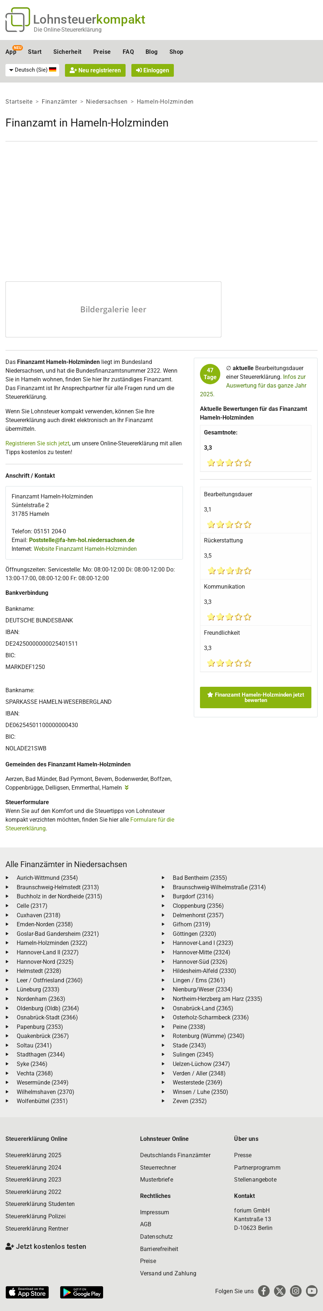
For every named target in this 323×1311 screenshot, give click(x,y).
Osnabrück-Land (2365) (203, 1008)
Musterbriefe (156, 1179)
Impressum (154, 1212)
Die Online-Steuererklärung (68, 29)
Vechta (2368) (35, 1073)
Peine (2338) (189, 1026)
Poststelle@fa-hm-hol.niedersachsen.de (82, 540)
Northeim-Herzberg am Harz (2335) (217, 998)
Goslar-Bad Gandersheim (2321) (58, 933)
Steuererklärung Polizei (35, 1216)
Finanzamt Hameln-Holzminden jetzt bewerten (255, 697)
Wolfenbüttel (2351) (42, 1101)
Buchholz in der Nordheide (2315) (59, 896)
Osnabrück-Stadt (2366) (47, 1017)
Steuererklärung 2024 (33, 1167)
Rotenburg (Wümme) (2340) (209, 1036)
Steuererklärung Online (36, 1138)
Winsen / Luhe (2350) (200, 1092)
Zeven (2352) (190, 1101)
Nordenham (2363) (41, 998)
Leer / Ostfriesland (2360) (50, 980)
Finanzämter (59, 101)
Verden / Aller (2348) (199, 1073)
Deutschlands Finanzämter (175, 1155)
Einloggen (152, 70)
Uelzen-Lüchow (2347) (201, 1064)
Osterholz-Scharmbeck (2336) (211, 1017)
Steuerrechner (158, 1167)
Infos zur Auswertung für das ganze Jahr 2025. (253, 385)
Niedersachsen (106, 101)
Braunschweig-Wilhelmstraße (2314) (219, 887)
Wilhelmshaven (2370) (45, 1092)
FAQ (128, 51)
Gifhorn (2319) (191, 924)
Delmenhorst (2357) (198, 915)
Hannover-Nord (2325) (45, 961)
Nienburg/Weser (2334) (203, 989)
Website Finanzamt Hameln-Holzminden (85, 548)
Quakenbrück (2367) (43, 1036)
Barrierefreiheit (159, 1249)
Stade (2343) (189, 1045)
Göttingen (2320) (194, 933)
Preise (102, 51)
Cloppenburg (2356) (198, 905)
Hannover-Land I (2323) (203, 942)
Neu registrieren (95, 70)
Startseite (19, 101)
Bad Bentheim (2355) (200, 877)
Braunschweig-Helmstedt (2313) (58, 887)
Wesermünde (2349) (43, 1082)
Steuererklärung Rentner (36, 1228)
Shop (176, 51)
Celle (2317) (32, 905)
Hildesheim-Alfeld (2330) (204, 970)
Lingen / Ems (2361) (199, 980)
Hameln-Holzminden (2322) (52, 942)
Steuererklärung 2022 (33, 1191)
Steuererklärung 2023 (33, 1179)
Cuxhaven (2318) (39, 915)
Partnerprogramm (257, 1167)
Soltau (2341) (34, 1045)
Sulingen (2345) (193, 1054)
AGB (145, 1224)
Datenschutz (156, 1236)
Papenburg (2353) (40, 1026)
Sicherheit (67, 51)
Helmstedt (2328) (39, 970)
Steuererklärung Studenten (40, 1203)
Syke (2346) (32, 1064)
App (10, 51)
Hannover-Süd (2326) (200, 961)
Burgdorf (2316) (193, 896)
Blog (152, 51)
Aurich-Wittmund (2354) (47, 877)
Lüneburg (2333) (38, 989)
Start (34, 51)
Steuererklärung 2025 (33, 1155)
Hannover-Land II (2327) (48, 952)
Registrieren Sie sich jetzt (37, 443)
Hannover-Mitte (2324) (201, 952)
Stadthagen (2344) (41, 1054)
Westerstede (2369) (197, 1082)
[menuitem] (32, 70)
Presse (243, 1155)
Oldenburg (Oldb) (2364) (48, 1008)
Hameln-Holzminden (165, 101)
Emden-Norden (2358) (45, 924)
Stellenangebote (255, 1179)
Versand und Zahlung (168, 1273)
